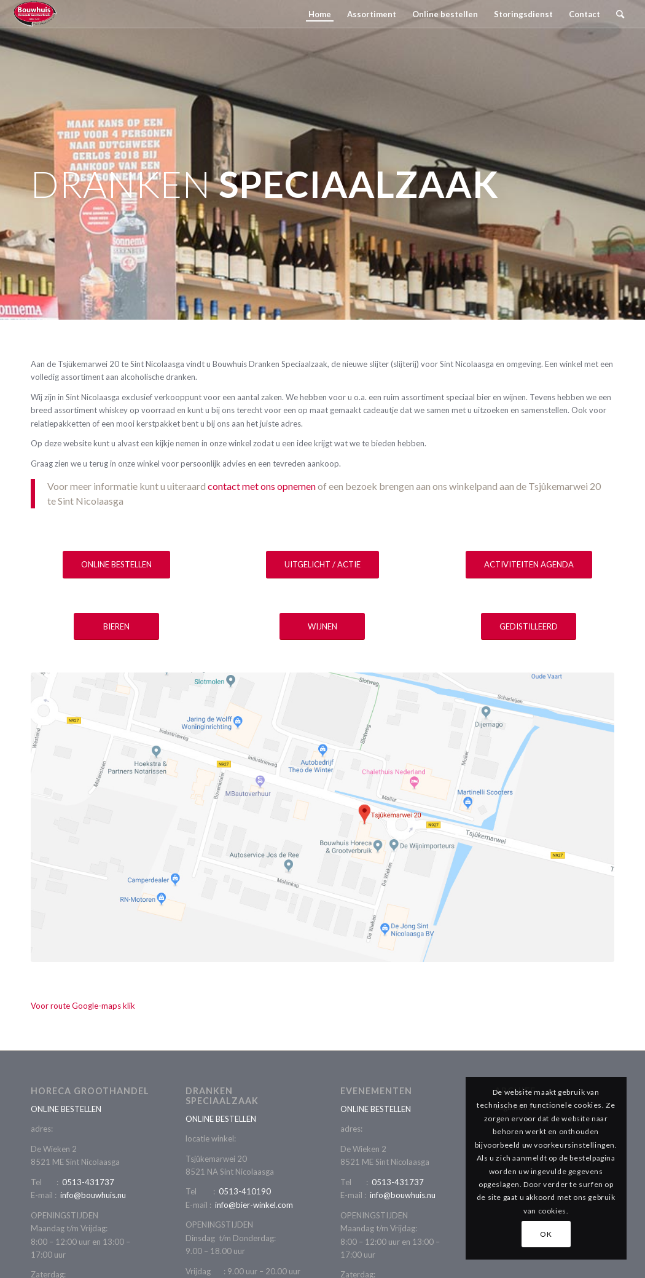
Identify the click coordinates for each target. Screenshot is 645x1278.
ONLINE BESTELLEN (66, 1109)
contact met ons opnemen (262, 486)
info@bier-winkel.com (254, 1205)
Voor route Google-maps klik (83, 1006)
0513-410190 (245, 1191)
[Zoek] (620, 14)
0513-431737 (88, 1182)
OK (546, 1234)
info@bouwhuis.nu (93, 1195)
